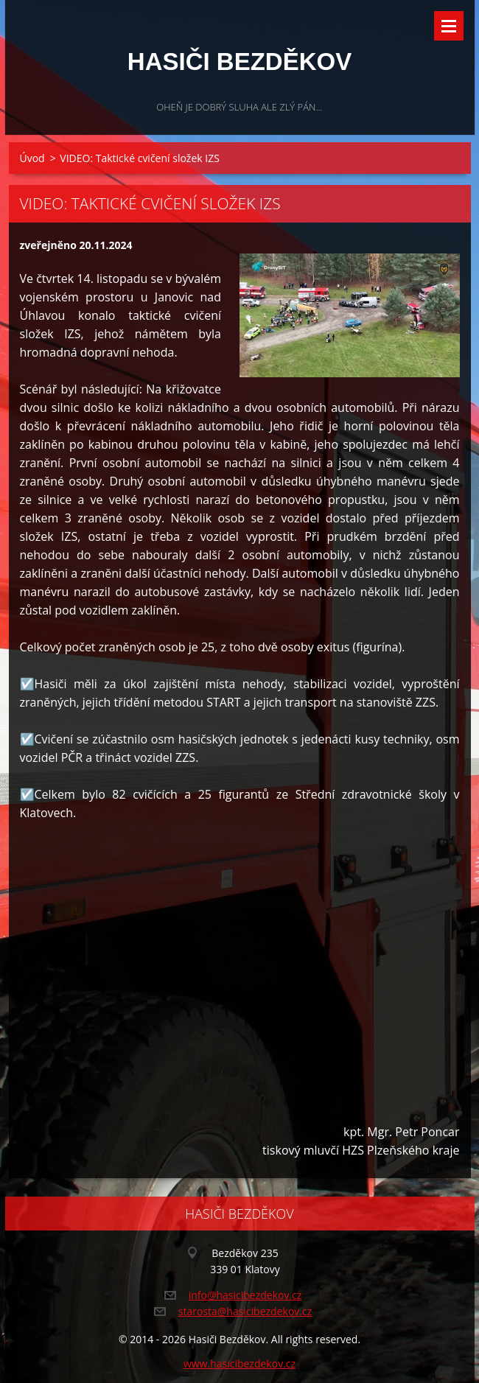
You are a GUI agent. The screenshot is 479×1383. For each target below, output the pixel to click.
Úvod (32, 158)
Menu (449, 26)
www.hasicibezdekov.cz (239, 1363)
